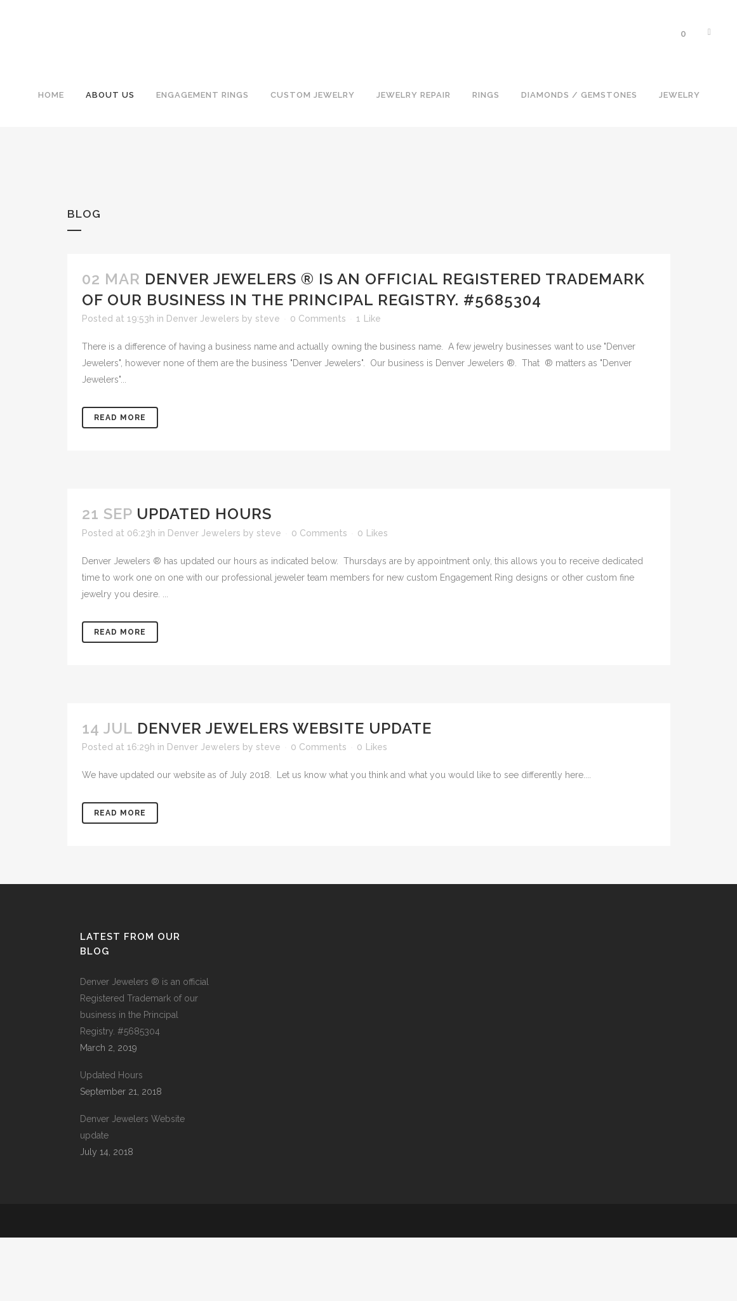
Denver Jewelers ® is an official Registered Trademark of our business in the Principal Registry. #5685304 (144, 1070)
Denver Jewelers (202, 382)
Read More (120, 481)
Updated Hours (204, 577)
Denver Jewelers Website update (284, 792)
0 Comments (318, 382)
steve (267, 382)
